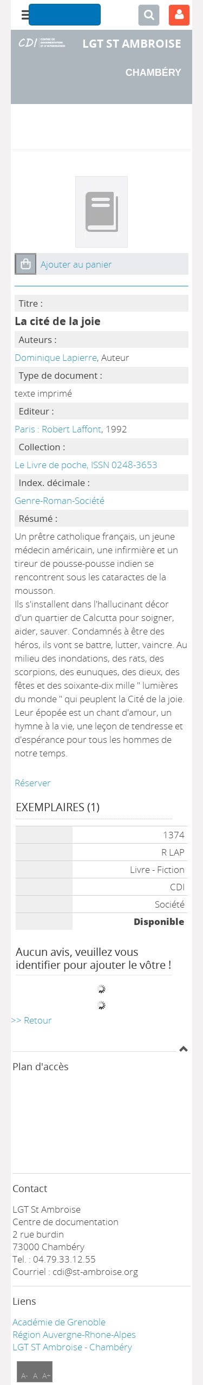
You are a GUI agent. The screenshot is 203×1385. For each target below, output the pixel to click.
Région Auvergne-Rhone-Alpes (74, 1334)
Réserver (33, 782)
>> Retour (31, 1020)
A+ (46, 1375)
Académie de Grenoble (59, 1322)
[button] (25, 264)
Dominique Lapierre (56, 357)
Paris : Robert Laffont (58, 429)
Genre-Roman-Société (59, 500)
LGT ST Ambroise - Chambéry (72, 1347)
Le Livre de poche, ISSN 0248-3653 (86, 464)
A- (24, 1375)
